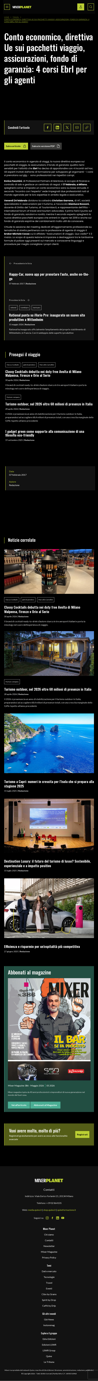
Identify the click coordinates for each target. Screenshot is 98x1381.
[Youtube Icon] (62, 1218)
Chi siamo (49, 1234)
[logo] (22, 6)
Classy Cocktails (13, 365)
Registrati (82, 1134)
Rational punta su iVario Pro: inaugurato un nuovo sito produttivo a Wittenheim (47, 317)
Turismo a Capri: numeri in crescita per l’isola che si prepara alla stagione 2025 (49, 783)
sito (25, 175)
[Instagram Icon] (47, 1218)
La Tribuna (49, 1361)
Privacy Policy (49, 1257)
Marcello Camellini (47, 365)
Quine (49, 1356)
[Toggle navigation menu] (7, 7)
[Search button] (91, 6)
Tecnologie (49, 1277)
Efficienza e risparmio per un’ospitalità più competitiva (42, 946)
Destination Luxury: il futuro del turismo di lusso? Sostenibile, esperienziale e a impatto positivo (47, 863)
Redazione (31, 283)
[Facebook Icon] (52, 1218)
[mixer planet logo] (49, 1180)
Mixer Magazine (49, 1251)
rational (13, 307)
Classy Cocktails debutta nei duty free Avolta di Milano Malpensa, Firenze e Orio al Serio (43, 373)
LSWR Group (49, 1350)
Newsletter (49, 1246)
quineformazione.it (66, 1209)
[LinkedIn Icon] (57, 1218)
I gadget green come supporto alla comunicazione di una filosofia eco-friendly (44, 433)
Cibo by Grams (49, 1294)
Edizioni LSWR (49, 1344)
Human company (13, 397)
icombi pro (25, 307)
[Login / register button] (80, 6)
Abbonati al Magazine (45, 1105)
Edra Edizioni (49, 1339)
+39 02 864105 (54, 1203)
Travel (16, 17)
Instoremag (49, 1325)
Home (6, 17)
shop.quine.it (49, 1209)
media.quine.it (35, 1209)
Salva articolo (16, 146)
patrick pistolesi (29, 365)
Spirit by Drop (49, 1300)
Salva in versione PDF (46, 146)
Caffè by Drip (49, 1305)
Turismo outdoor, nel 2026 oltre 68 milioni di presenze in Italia (49, 404)
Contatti (49, 1240)
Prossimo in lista (19, 300)
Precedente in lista (20, 263)
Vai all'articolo (18, 1105)
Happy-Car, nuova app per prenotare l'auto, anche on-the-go (49, 276)
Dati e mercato (49, 1271)
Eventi (49, 1288)
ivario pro (36, 307)
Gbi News (49, 1319)
